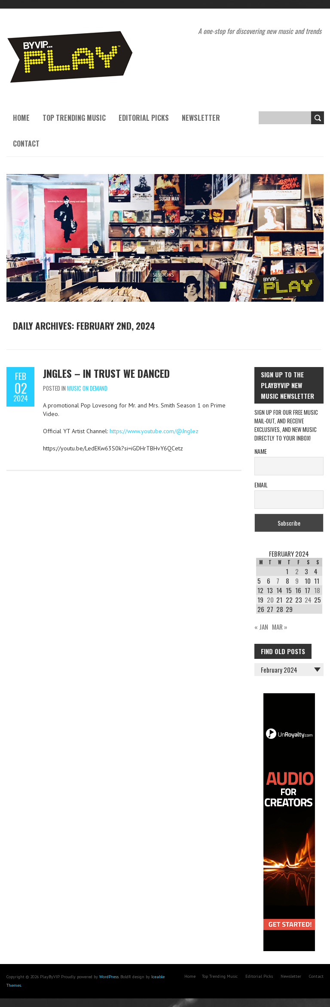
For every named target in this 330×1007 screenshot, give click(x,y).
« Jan (261, 626)
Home (21, 118)
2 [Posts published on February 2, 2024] (297, 571)
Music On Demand (87, 388)
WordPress (109, 976)
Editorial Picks (144, 118)
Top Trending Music (74, 118)
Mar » (279, 626)
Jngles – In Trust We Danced (106, 373)
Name (260, 451)
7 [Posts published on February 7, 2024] (277, 580)
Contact (26, 143)
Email (261, 484)
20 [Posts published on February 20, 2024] (270, 599)
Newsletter (201, 118)
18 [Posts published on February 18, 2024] (317, 590)
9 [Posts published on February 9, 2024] (297, 580)
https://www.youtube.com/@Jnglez (154, 431)
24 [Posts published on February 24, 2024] (308, 599)
